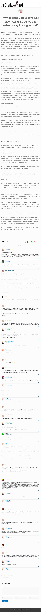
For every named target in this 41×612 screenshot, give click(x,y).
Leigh (6, 536)
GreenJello (6, 433)
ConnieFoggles (7, 544)
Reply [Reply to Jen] (38, 396)
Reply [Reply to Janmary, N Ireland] (38, 431)
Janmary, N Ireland (7, 422)
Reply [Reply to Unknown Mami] (38, 566)
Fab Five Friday (7, 577)
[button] (26, 242)
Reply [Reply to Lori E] (38, 490)
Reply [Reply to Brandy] (38, 498)
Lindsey (6, 568)
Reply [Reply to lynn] (38, 326)
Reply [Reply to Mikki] (38, 317)
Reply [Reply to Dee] (38, 476)
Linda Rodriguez (7, 500)
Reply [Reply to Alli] (38, 268)
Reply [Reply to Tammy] (38, 374)
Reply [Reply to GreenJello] (38, 441)
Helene (6, 508)
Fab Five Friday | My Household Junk (9, 575)
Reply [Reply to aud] (38, 412)
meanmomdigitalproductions (9, 328)
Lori (5, 349)
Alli (5, 260)
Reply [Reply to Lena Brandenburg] (38, 364)
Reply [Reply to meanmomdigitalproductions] (38, 339)
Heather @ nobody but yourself (9, 270)
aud (5, 406)
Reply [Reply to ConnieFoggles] (38, 549)
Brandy (6, 492)
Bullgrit (6, 296)
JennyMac (6, 398)
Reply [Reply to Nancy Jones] (38, 382)
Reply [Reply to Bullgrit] (38, 302)
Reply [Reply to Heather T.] (38, 258)
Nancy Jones (7, 376)
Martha (6, 443)
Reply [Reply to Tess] (38, 525)
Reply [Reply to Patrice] (38, 534)
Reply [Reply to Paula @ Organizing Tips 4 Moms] (38, 558)
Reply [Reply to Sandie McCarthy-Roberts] (38, 420)
